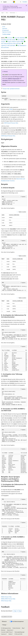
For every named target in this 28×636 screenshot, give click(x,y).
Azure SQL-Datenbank (19, 37)
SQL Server (12, 12)
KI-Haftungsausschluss (6, 628)
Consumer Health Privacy (6, 632)
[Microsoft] (14, 2)
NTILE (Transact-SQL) (6, 600)
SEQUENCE (5, 80)
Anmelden (25, 1)
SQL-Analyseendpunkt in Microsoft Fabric (11, 43)
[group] (14, 99)
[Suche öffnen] (20, 2)
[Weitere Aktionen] (25, 13)
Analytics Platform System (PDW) (15, 41)
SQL (7, 12)
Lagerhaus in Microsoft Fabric (8, 45)
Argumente (4, 28)
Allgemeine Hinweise (6, 32)
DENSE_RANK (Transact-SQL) (8, 598)
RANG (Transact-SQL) (6, 597)
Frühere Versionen (16, 628)
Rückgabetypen (5, 30)
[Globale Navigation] (1, 2)
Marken (10, 634)
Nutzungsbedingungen (19, 632)
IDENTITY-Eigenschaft (13, 78)
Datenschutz (9, 630)
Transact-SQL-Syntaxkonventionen (11, 88)
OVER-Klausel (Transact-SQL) (11, 123)
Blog (23, 628)
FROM (10, 109)
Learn (2, 12)
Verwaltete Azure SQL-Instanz (8, 39)
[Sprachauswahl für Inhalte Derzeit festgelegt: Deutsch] (4, 621)
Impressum (3, 634)
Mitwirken (3, 630)
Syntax (3, 26)
